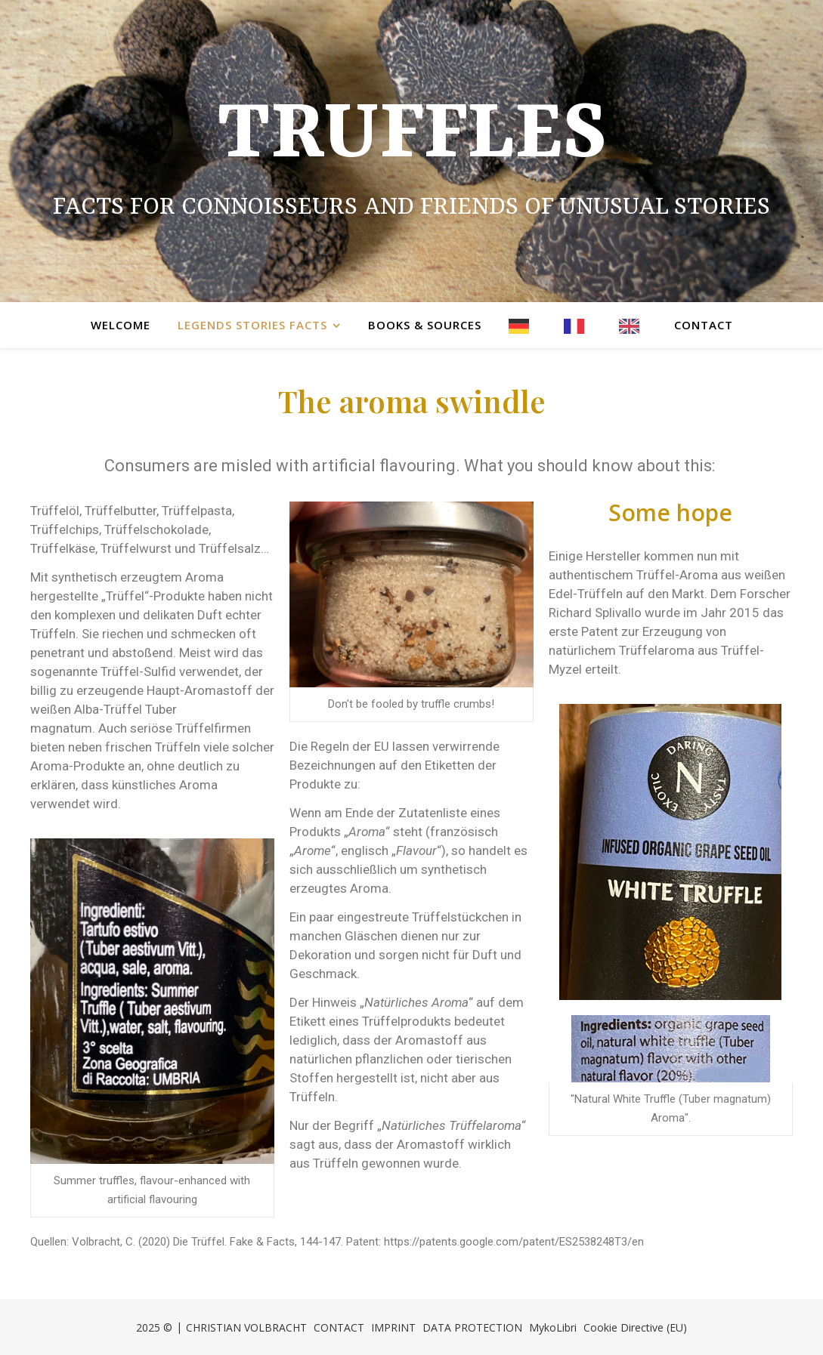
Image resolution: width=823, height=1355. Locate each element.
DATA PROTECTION (472, 1327)
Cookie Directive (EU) (635, 1327)
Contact (703, 324)
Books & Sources (424, 324)
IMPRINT (393, 1327)
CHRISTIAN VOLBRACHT (246, 1327)
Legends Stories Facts (252, 324)
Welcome (120, 324)
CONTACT (339, 1327)
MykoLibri (553, 1327)
